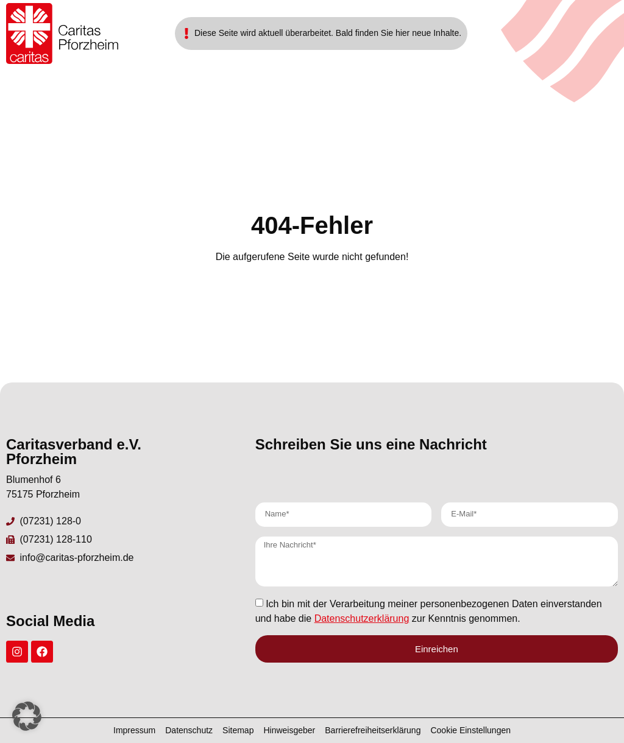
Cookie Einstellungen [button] (470, 730)
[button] (27, 716)
